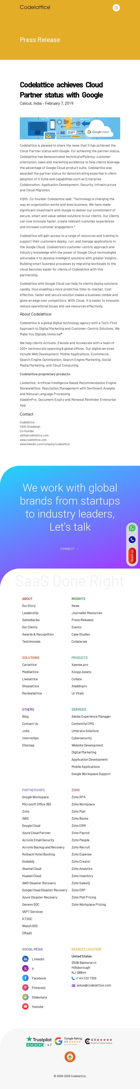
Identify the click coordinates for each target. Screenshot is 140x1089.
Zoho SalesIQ (81, 883)
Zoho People (80, 840)
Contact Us (30, 723)
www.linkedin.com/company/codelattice (45, 444)
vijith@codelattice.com (34, 435)
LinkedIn (38, 959)
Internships (30, 738)
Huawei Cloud (31, 876)
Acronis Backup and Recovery (43, 847)
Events (76, 627)
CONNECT (67, 548)
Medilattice (30, 672)
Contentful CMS (83, 723)
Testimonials (31, 641)
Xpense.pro (80, 664)
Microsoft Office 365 (36, 804)
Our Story (29, 605)
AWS (25, 818)
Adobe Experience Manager (91, 716)
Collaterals (79, 641)
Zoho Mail (78, 811)
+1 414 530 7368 (85, 978)
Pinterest (39, 987)
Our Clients (30, 627)
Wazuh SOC (30, 926)
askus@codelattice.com (94, 985)
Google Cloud (31, 825)
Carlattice (29, 664)
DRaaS (27, 933)
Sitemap (28, 745)
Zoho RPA (79, 797)
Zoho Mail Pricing (84, 897)
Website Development (87, 745)
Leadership (30, 613)
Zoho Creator (81, 861)
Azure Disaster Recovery (39, 897)
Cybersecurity (82, 738)
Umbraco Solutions (85, 731)
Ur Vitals (78, 693)
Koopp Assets (81, 672)
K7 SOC (27, 919)
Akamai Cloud (31, 868)
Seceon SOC (30, 904)
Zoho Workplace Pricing (89, 904)
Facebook (39, 978)
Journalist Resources (87, 613)
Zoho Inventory (82, 876)
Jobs (26, 731)
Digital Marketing (84, 752)
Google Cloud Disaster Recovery (44, 890)
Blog (25, 716)
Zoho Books (80, 818)
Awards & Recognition (38, 634)
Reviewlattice (32, 693)
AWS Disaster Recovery (39, 883)
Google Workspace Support (91, 774)
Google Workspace (35, 797)
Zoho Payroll (80, 833)
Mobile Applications (86, 766)
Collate (77, 679)
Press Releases (83, 620)
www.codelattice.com (33, 439)
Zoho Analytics (82, 868)
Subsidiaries (31, 620)
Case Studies (81, 634)
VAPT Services (32, 911)
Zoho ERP (79, 890)
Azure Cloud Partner (36, 833)
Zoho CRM (79, 825)
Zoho (25, 811)
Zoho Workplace (83, 804)
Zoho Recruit (81, 847)
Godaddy (28, 861)
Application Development (90, 759)
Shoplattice (30, 686)
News (75, 605)
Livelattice (30, 679)
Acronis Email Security (38, 840)
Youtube (37, 1006)
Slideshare (39, 997)
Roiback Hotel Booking (38, 854)
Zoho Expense (82, 854)
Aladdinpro (79, 686)
